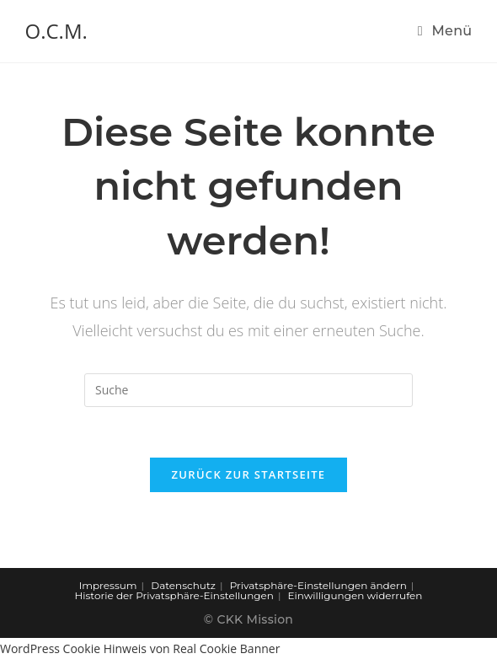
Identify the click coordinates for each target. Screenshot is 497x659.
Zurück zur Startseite (249, 474)
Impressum (108, 585)
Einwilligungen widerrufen (355, 595)
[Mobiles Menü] (445, 31)
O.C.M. (56, 31)
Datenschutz (183, 585)
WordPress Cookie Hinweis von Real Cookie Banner (140, 648)
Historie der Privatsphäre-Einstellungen (174, 595)
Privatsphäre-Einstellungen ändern (318, 585)
